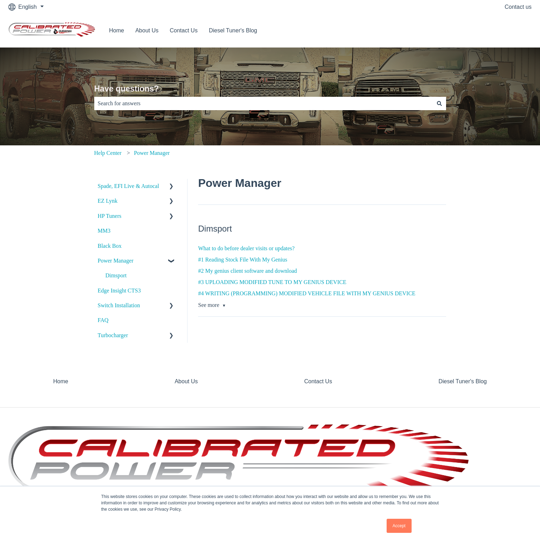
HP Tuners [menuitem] (109, 216)
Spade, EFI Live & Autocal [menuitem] (128, 186)
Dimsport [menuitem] (116, 275)
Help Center (108, 153)
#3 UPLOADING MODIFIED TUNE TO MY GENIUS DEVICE (272, 282)
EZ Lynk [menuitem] (107, 201)
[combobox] (263, 103)
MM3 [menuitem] (104, 231)
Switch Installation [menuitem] (119, 305)
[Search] (439, 103)
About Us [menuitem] (186, 381)
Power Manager (152, 153)
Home (116, 30)
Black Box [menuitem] (110, 246)
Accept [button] (399, 525)
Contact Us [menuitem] (318, 381)
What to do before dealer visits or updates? (246, 248)
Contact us (518, 7)
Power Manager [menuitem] (116, 261)
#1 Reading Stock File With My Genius (242, 260)
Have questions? (126, 88)
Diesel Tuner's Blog (233, 30)
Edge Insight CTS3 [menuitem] (119, 291)
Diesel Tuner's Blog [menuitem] (462, 381)
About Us (147, 30)
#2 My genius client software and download (247, 271)
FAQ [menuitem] (103, 320)
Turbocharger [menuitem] (113, 335)
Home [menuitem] (60, 381)
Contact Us (184, 30)
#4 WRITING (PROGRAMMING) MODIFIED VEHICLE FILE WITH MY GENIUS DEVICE (306, 293)
